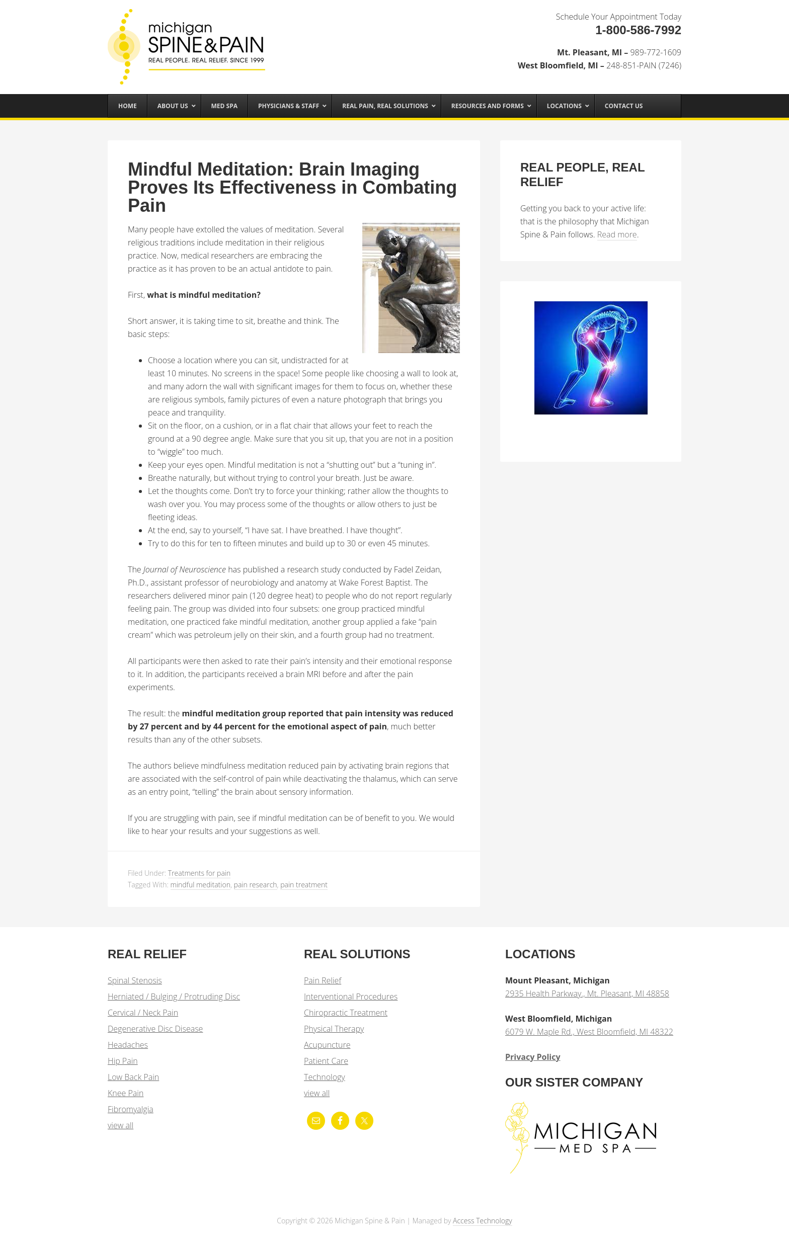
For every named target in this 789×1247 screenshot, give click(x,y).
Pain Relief (322, 980)
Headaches (128, 1044)
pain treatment (304, 884)
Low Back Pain (133, 1077)
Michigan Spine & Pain (188, 41)
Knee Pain (125, 1093)
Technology (324, 1077)
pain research (255, 884)
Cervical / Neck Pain (143, 1012)
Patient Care (326, 1060)
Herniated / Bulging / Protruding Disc (174, 996)
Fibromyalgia (130, 1109)
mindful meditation (200, 884)
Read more (617, 234)
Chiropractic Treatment (345, 1012)
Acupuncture (327, 1044)
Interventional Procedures (351, 996)
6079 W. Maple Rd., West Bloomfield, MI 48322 (589, 1031)
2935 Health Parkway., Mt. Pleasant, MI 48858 (587, 993)
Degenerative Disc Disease (155, 1028)
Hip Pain (123, 1060)
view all (120, 1125)
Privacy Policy (533, 1056)
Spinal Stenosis (135, 980)
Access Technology (482, 1220)
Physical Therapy (334, 1028)
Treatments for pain (199, 873)
